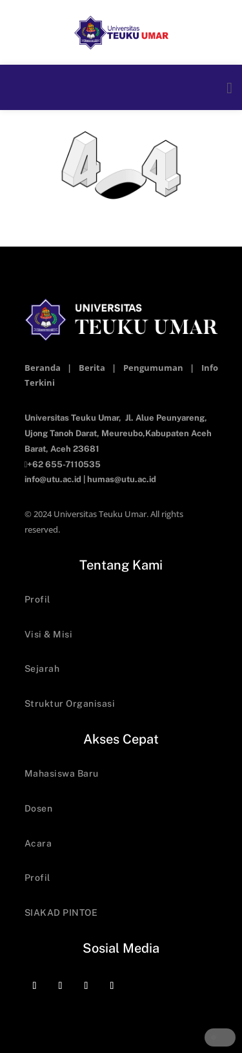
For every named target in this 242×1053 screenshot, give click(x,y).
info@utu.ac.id (53, 479)
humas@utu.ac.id (121, 479)
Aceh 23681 (74, 449)
